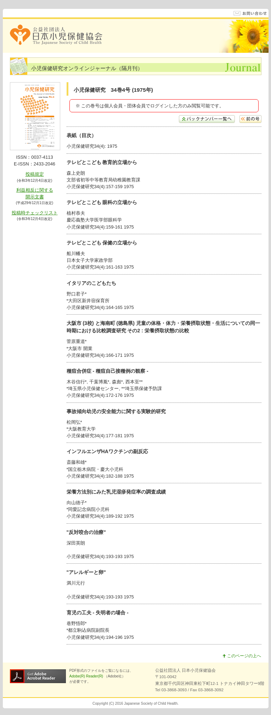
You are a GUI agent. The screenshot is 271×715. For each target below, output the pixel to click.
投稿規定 (35, 174)
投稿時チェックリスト (35, 212)
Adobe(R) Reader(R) (86, 676)
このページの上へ (241, 656)
